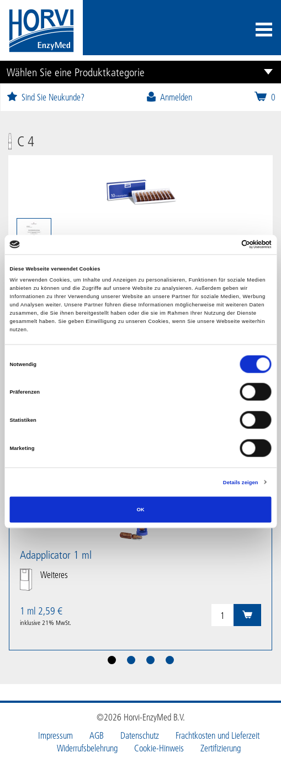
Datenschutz (139, 735)
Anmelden (169, 97)
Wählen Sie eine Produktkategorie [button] (76, 72)
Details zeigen (240, 482)
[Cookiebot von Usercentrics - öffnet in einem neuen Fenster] (223, 244)
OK (140, 509)
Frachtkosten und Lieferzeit (217, 735)
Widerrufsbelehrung (87, 748)
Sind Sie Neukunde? (45, 97)
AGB (96, 735)
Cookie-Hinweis (159, 748)
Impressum (55, 735)
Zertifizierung (220, 748)
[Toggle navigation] (263, 31)
